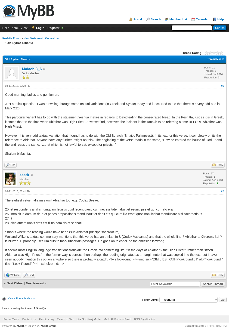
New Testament (33, 38)
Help (220, 19)
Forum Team (11, 319)
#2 (222, 191)
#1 (222, 85)
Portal (137, 19)
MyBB (20, 326)
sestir (24, 175)
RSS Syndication (144, 319)
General (50, 38)
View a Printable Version (21, 298)
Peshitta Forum (11, 38)
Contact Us (29, 319)
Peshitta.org (46, 319)
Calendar (202, 19)
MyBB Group (48, 326)
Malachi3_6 (32, 69)
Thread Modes (215, 59)
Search (156, 19)
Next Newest (35, 283)
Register (53, 28)
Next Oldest (15, 283)
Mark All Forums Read (117, 319)
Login (40, 28)
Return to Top (65, 319)
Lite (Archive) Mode (89, 319)
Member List (178, 19)
